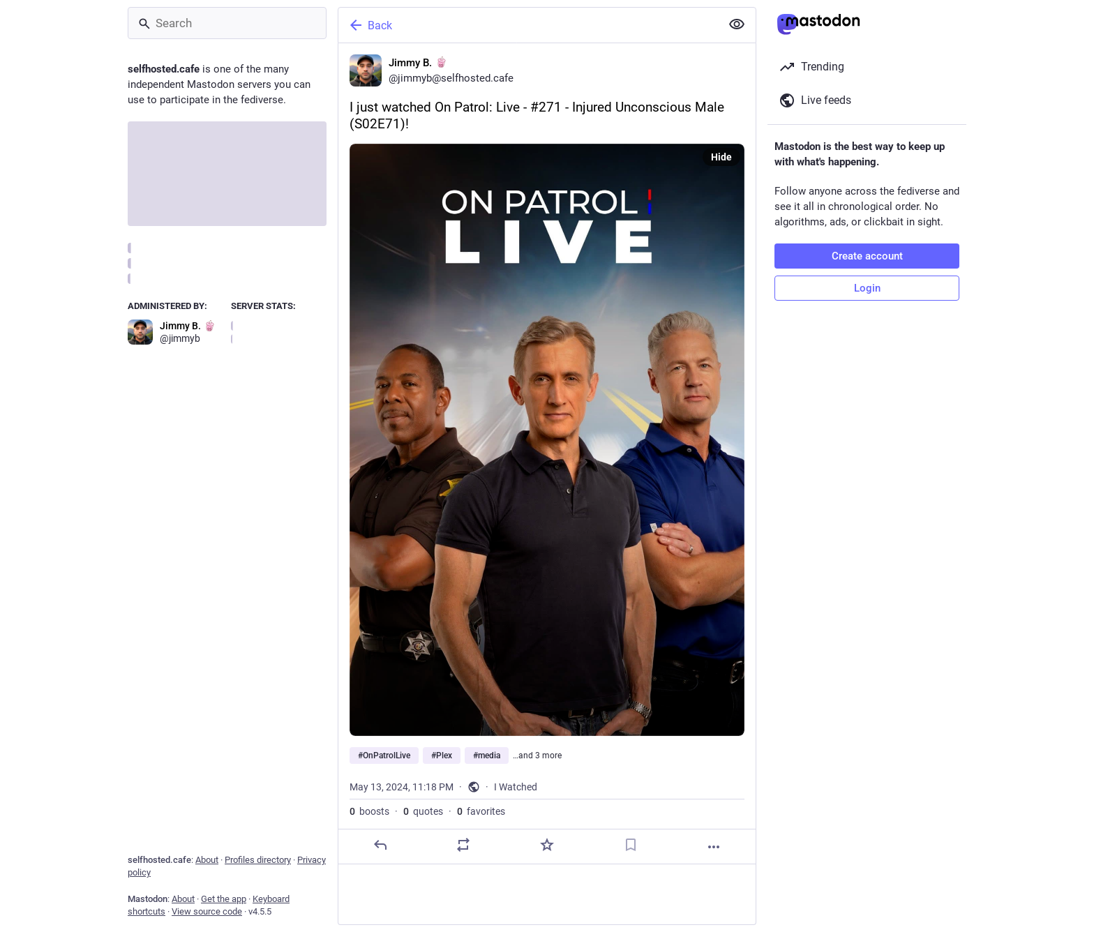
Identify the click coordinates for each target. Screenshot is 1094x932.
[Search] (227, 23)
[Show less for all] (737, 24)
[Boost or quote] (463, 844)
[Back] (528, 25)
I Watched (515, 786)
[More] (713, 847)
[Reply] (380, 844)
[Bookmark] (630, 844)
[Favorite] (547, 844)
